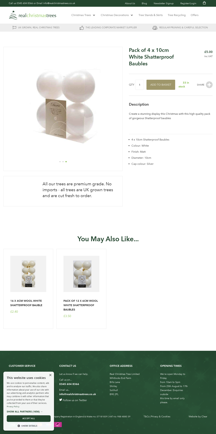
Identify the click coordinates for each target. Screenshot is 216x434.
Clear (204, 416)
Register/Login (188, 3)
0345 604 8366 (25, 3)
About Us (130, 3)
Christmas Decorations (115, 15)
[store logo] (32, 15)
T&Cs (146, 416)
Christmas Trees (81, 15)
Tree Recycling (177, 15)
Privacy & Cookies (160, 416)
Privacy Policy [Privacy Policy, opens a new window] (13, 406)
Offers (194, 15)
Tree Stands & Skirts (151, 15)
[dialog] (28, 401)
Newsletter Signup (164, 3)
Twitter (83, 400)
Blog (144, 3)
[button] (59, 161)
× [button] (50, 375)
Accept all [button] (28, 418)
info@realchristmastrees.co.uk (59, 3)
